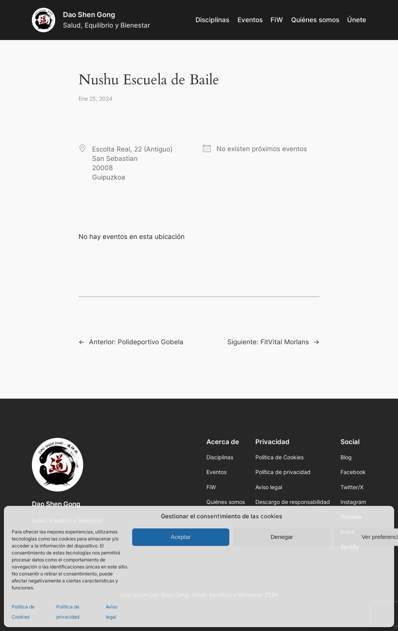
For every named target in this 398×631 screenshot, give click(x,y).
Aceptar (181, 536)
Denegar (282, 536)
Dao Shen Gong (89, 14)
